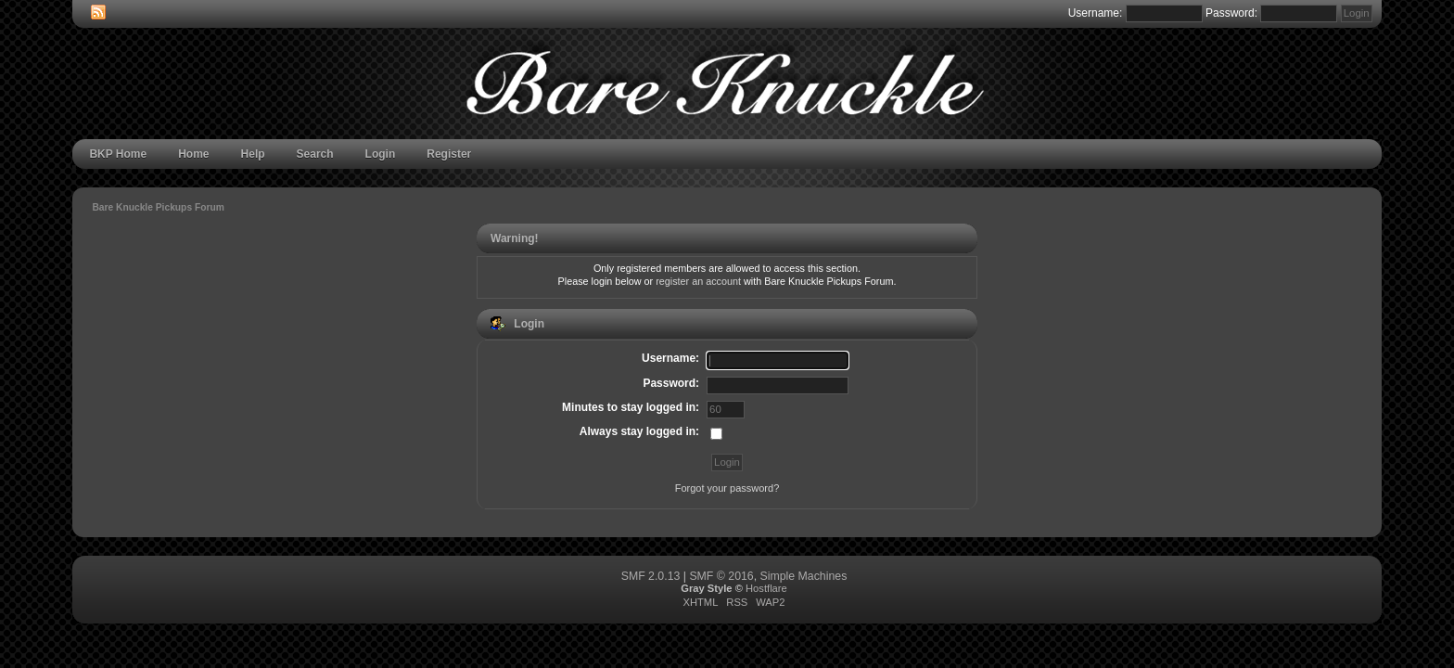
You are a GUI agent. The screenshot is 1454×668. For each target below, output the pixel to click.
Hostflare (766, 588)
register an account (698, 281)
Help (253, 154)
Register (449, 154)
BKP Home (118, 154)
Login (380, 154)
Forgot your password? (727, 488)
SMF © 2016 (721, 576)
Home (193, 154)
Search (315, 154)
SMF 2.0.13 (651, 576)
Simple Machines (804, 576)
